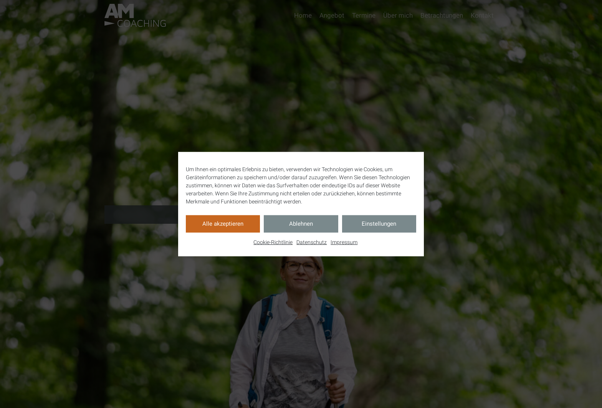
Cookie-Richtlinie (273, 242)
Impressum (344, 242)
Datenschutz (311, 242)
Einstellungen (379, 223)
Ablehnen (301, 223)
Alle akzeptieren (222, 223)
